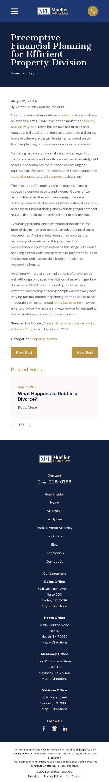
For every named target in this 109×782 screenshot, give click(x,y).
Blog (54, 544)
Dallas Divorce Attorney (55, 528)
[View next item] (30, 425)
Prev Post (24, 352)
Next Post (85, 352)
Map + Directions (54, 606)
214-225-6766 (54, 482)
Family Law (54, 519)
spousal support (23, 176)
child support (53, 176)
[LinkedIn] (65, 728)
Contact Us (54, 561)
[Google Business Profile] (54, 728)
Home (54, 502)
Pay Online (54, 536)
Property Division (44, 339)
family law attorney (68, 302)
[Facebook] (44, 728)
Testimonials (54, 553)
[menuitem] (33, 776)
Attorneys (54, 511)
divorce (68, 115)
